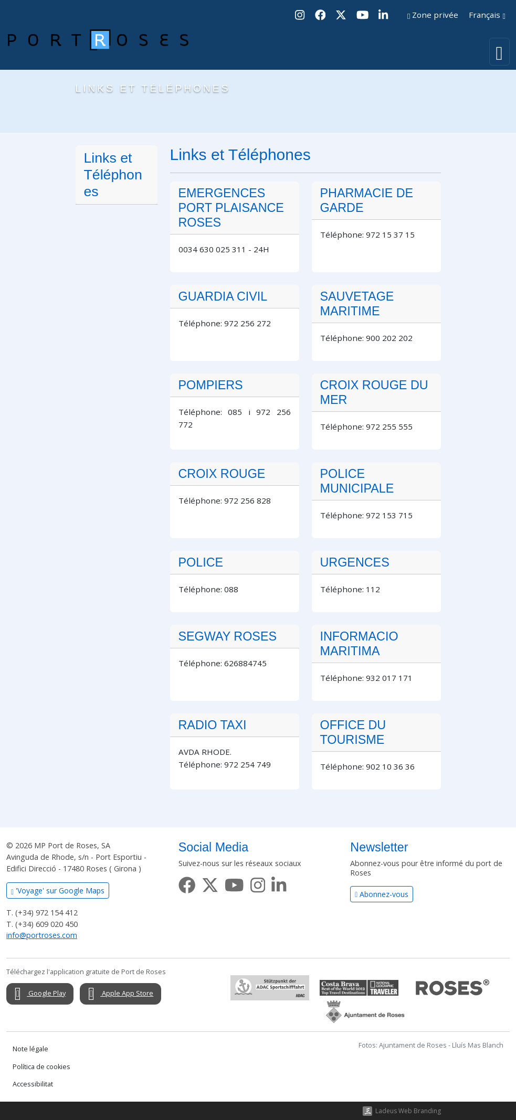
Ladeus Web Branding (408, 1110)
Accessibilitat (33, 1084)
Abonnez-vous (381, 894)
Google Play (37, 994)
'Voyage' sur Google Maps (57, 890)
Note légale (30, 1048)
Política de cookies (41, 1066)
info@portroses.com (41, 935)
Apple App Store (117, 994)
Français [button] (487, 14)
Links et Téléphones (113, 174)
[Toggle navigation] (499, 52)
